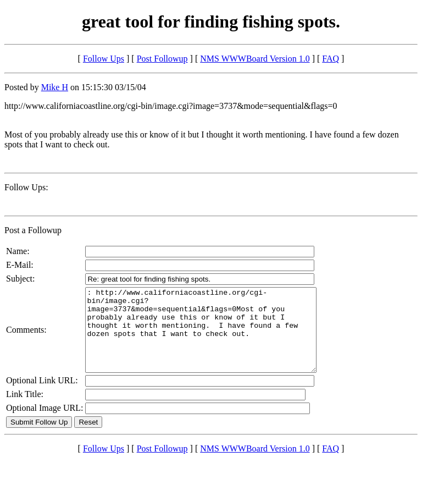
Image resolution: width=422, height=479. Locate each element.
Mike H (54, 87)
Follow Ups (103, 58)
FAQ (330, 58)
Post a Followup (33, 230)
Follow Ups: (26, 187)
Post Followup (162, 58)
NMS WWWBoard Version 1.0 (254, 58)
